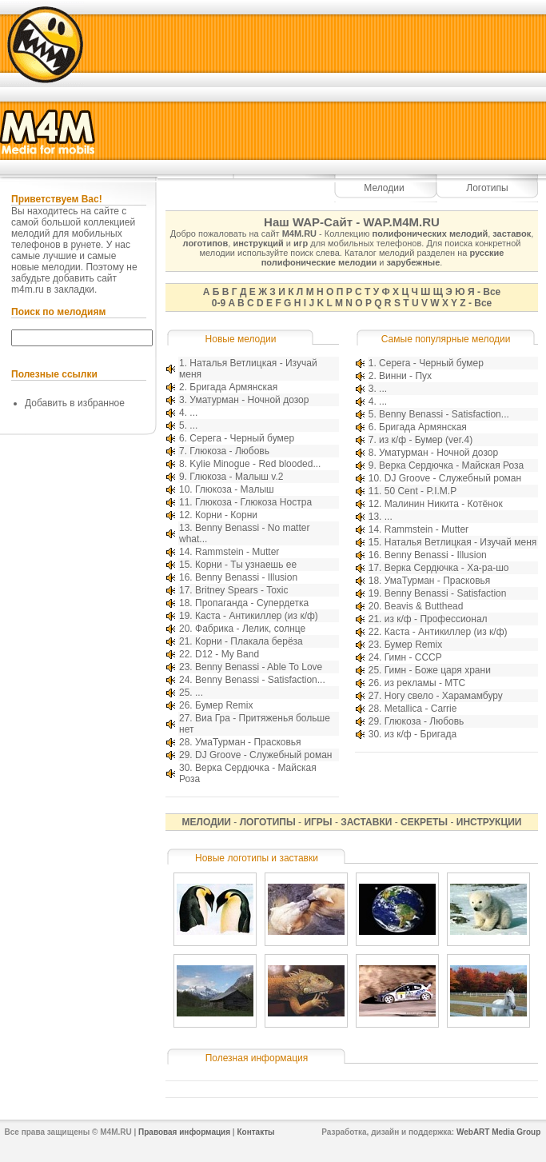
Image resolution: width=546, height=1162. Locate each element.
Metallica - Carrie (421, 708)
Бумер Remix (224, 705)
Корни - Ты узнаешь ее (246, 564)
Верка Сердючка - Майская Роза (451, 465)
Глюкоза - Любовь (229, 451)
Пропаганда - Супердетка (252, 603)
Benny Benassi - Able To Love (258, 667)
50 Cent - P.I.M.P (421, 491)
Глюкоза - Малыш (234, 489)
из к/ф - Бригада (420, 734)
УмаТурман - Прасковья (248, 742)
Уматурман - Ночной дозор (249, 399)
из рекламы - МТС (425, 683)
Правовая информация (184, 1132)
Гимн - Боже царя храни (438, 670)
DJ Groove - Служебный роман (263, 755)
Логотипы (487, 188)
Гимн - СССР (413, 657)
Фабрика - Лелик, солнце (250, 628)
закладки (74, 289)
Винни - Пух (405, 375)
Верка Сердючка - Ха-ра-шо (447, 567)
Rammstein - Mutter (237, 551)
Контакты (255, 1132)
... (193, 412)
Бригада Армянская (233, 387)
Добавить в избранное (75, 403)
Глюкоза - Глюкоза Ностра (253, 502)
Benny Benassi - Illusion (246, 577)
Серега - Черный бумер (241, 438)
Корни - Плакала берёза (249, 641)
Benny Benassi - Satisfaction (446, 593)
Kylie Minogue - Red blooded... (255, 463)
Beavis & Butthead (424, 606)
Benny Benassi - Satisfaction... (260, 679)
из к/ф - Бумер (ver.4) (425, 439)
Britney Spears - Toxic (242, 590)
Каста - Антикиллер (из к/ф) (256, 615)
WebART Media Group (498, 1132)
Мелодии (384, 188)
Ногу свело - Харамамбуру (444, 695)
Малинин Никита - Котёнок (444, 503)
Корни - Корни (226, 515)
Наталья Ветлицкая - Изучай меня (461, 542)
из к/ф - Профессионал (436, 619)
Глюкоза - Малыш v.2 (236, 476)
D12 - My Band (227, 654)
